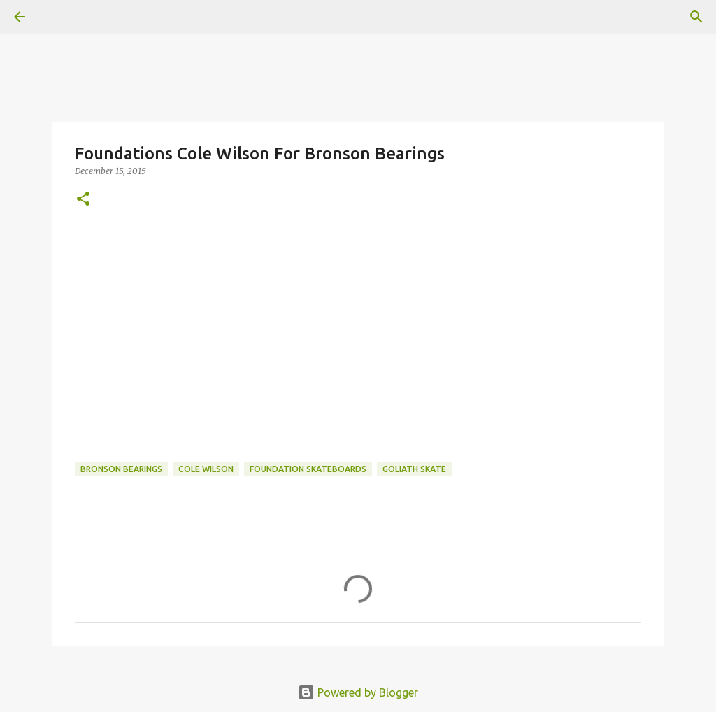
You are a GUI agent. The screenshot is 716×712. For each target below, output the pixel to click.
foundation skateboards (308, 469)
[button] (83, 199)
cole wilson (206, 469)
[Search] (696, 17)
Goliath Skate (414, 469)
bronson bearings (121, 469)
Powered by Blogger (358, 692)
